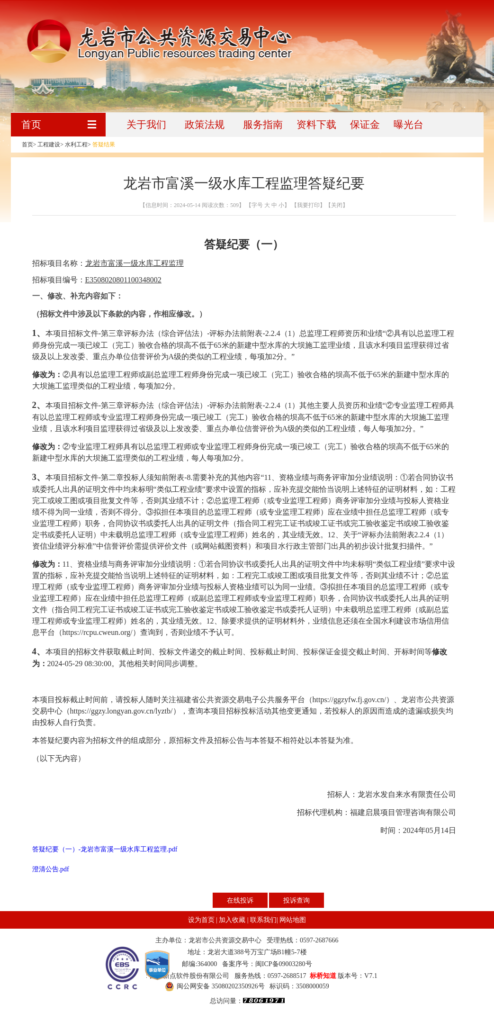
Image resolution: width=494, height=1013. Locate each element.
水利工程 (76, 144)
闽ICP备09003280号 (283, 964)
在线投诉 (240, 900)
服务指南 (263, 124)
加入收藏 (232, 919)
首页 (31, 124)
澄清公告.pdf (50, 869)
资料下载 (316, 124)
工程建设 (48, 144)
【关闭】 (336, 205)
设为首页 (201, 919)
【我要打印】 (307, 205)
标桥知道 (323, 975)
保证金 (365, 124)
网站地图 (292, 919)
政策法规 (205, 124)
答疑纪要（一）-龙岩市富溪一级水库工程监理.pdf (105, 849)
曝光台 (408, 124)
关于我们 (146, 124)
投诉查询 (296, 900)
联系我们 (263, 919)
